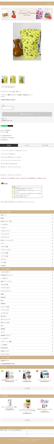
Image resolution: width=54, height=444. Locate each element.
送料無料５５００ (5, 360)
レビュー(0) (45, 145)
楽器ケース (13, 87)
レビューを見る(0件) (5, 130)
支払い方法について (12, 439)
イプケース (14, 86)
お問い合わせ (3, 435)
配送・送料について (20, 439)
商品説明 (9, 145)
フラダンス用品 (7, 87)
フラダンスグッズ (8, 86)
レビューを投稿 (4, 132)
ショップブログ (28, 441)
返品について (4, 118)
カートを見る (30, 432)
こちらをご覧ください (13, 163)
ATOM (35, 441)
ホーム (2, 86)
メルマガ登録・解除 (21, 441)
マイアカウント (4, 432)
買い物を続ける (4, 139)
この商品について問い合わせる (7, 137)
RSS (33, 441)
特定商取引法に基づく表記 (6, 120)
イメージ (27, 145)
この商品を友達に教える (6, 135)
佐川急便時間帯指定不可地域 (7, 363)
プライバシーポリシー (44, 439)
